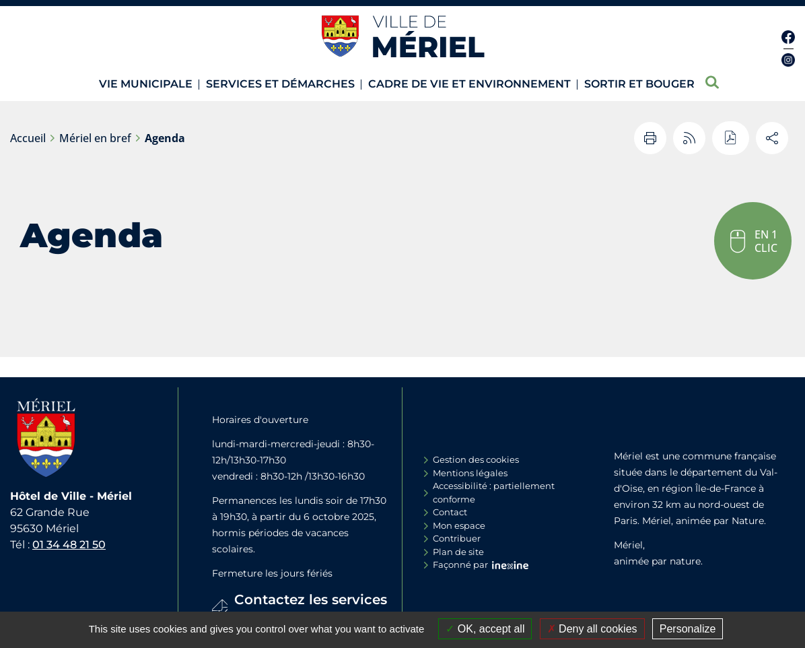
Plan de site (458, 551)
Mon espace (459, 525)
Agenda (165, 138)
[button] (753, 241)
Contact (450, 512)
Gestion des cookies (476, 459)
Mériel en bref (95, 138)
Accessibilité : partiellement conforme (494, 492)
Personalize (688, 629)
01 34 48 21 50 (69, 544)
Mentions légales (470, 472)
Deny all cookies (592, 629)
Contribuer (457, 538)
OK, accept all (485, 629)
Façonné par (460, 564)
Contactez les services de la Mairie (310, 609)
